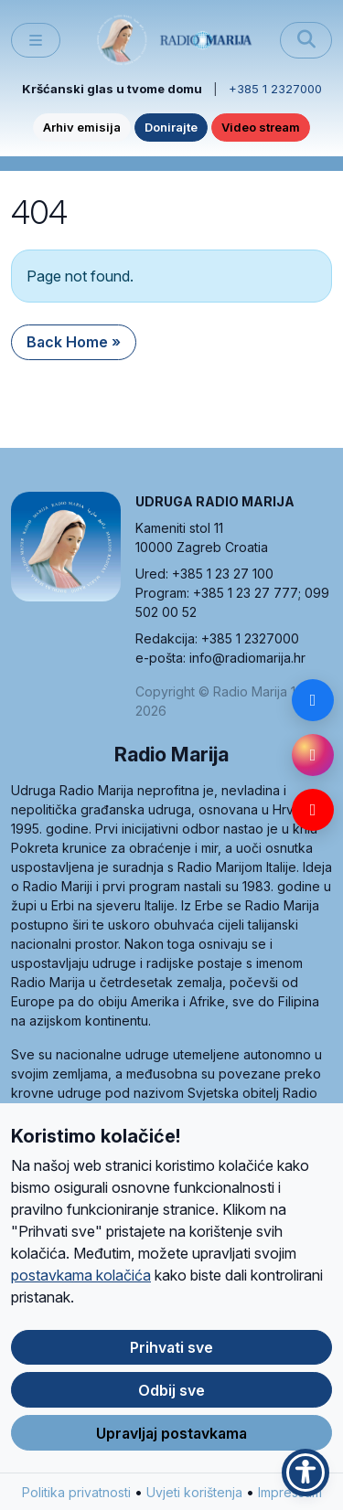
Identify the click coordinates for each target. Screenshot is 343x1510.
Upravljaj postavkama (171, 1443)
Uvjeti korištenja (194, 1502)
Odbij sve (171, 1400)
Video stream (260, 127)
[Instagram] (313, 755)
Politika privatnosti (76, 1502)
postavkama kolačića (81, 1285)
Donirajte (171, 127)
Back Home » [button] (74, 342)
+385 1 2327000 (275, 88)
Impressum (290, 1502)
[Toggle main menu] (35, 40)
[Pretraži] (306, 40)
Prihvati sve (171, 1357)
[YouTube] (313, 810)
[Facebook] (313, 700)
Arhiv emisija (82, 127)
